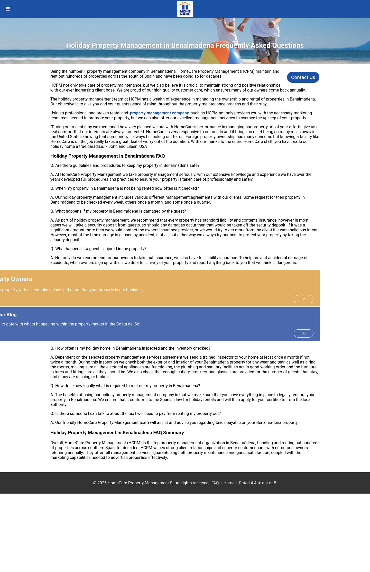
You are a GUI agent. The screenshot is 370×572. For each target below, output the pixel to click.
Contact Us (303, 77)
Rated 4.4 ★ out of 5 (257, 482)
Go (304, 299)
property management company (159, 113)
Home (229, 482)
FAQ (215, 482)
